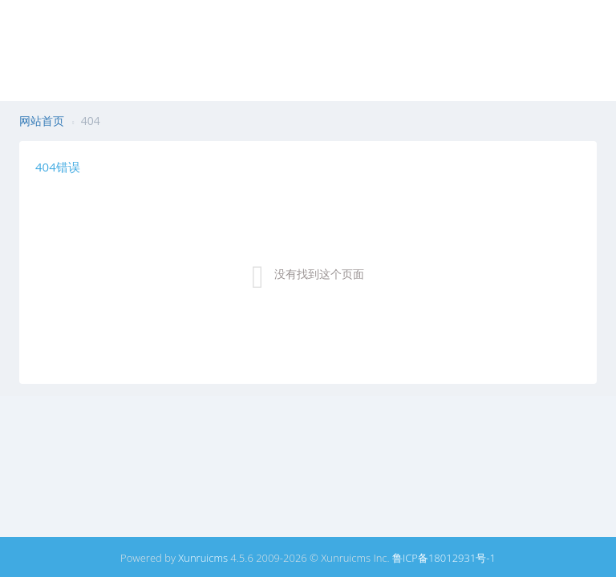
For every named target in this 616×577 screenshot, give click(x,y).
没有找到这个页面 (319, 273)
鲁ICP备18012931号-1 (444, 558)
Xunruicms (203, 558)
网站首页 (41, 120)
